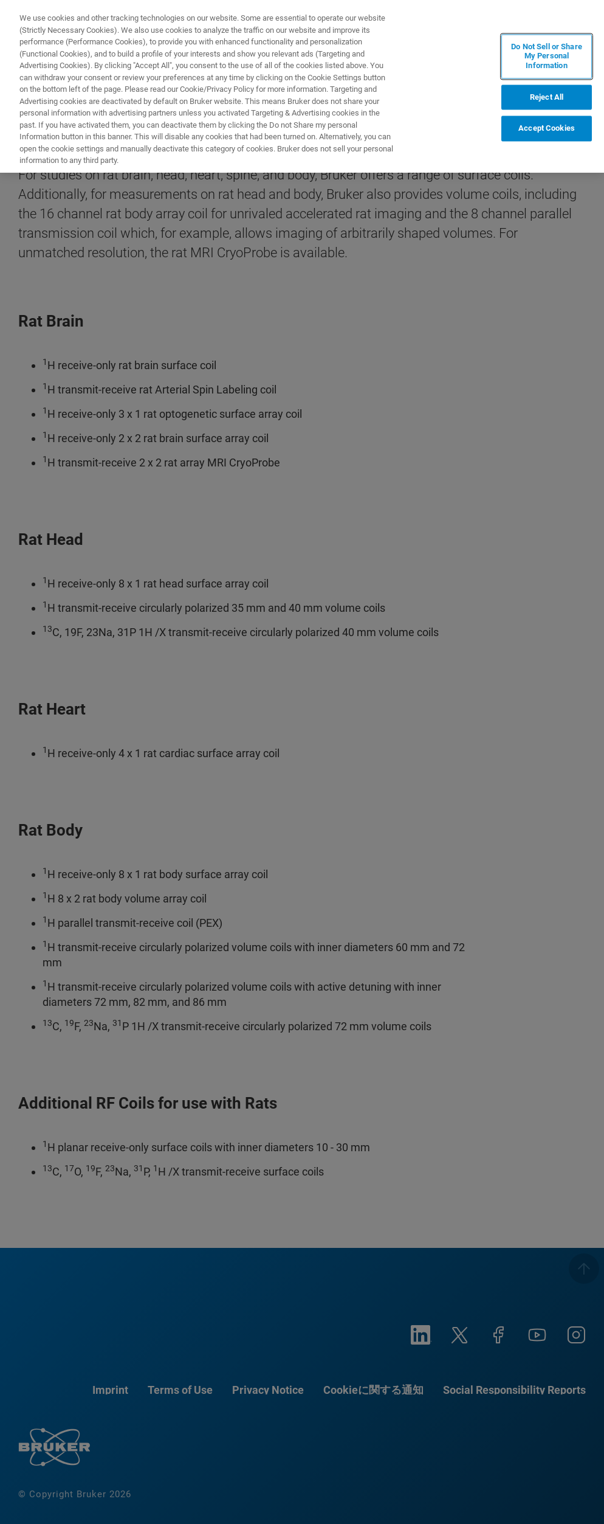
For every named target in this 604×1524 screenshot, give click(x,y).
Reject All (546, 97)
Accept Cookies (546, 128)
